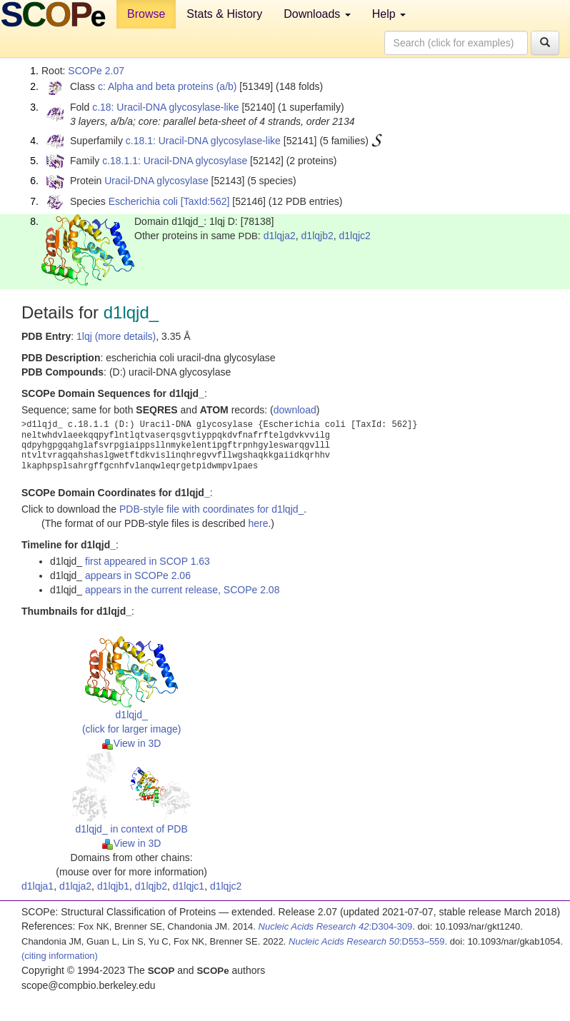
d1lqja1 (37, 886)
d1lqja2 (280, 235)
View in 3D (131, 743)
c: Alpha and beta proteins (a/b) (167, 86)
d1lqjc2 (355, 235)
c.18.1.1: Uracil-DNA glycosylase (174, 160)
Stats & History (224, 14)
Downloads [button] (317, 14)
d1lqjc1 (188, 886)
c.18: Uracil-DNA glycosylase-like (165, 107)
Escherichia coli (143, 201)
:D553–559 (367, 941)
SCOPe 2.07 (96, 70)
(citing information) (59, 955)
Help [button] (389, 14)
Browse (146, 14)
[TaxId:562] (205, 201)
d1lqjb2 (317, 235)
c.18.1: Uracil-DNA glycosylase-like (203, 140)
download (295, 410)
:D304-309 (336, 926)
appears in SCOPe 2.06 (138, 575)
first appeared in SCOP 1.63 (147, 561)
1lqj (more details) (116, 336)
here (258, 523)
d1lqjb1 (113, 886)
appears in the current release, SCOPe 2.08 (182, 589)
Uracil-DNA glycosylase (156, 180)
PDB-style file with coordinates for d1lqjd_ (211, 509)
